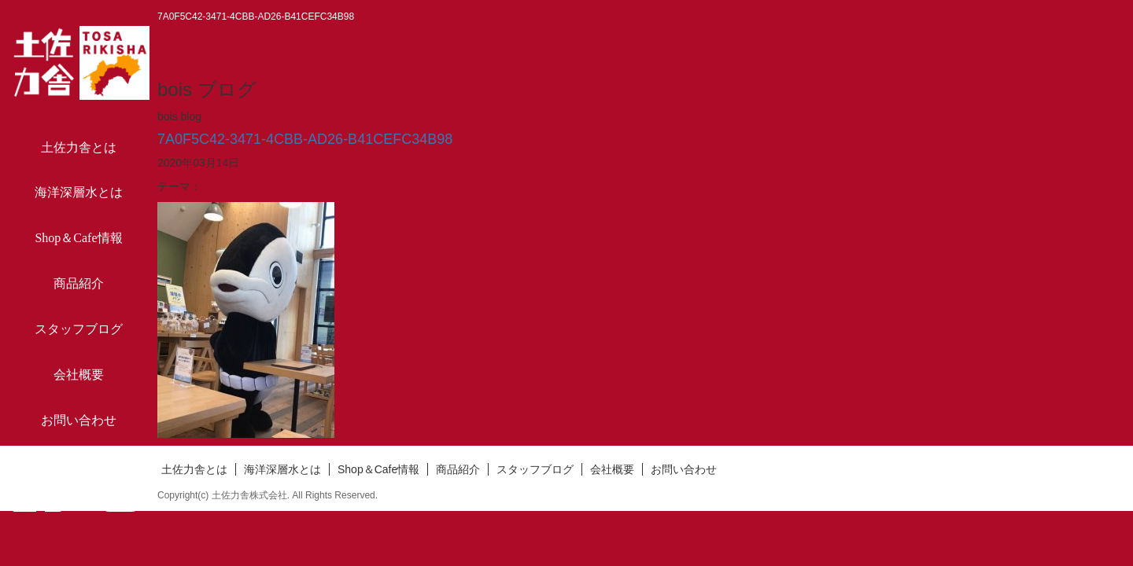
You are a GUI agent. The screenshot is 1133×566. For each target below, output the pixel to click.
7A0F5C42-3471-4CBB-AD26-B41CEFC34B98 (304, 139)
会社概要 (79, 374)
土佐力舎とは (78, 147)
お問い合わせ (78, 420)
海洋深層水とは (79, 192)
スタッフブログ (79, 329)
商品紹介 (79, 283)
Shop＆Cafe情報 (78, 237)
